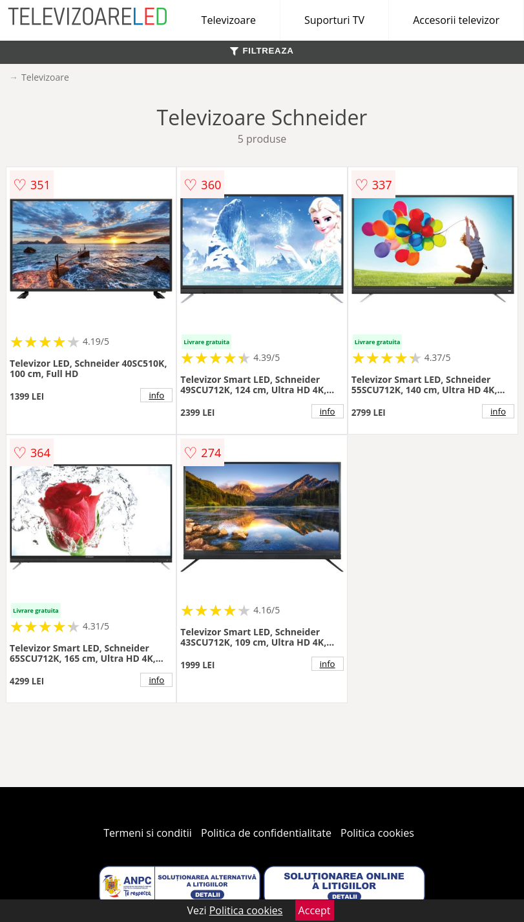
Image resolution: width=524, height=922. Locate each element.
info (156, 395)
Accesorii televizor (456, 20)
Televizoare (229, 20)
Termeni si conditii (147, 833)
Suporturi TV (334, 20)
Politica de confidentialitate (266, 833)
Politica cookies (377, 833)
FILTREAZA (261, 51)
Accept (315, 910)
